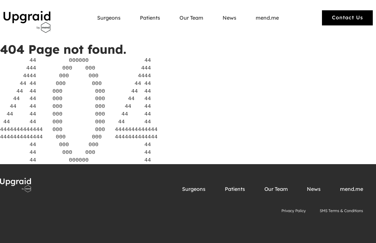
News (229, 18)
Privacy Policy (293, 210)
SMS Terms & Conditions (341, 210)
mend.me (267, 18)
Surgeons (109, 18)
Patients (150, 18)
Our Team (191, 18)
